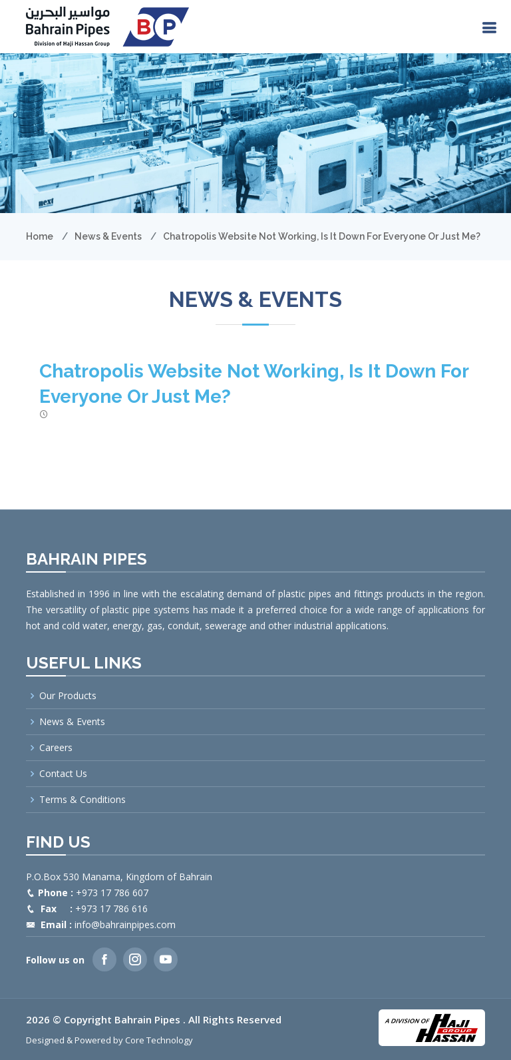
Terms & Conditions (82, 799)
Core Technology (159, 1040)
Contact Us (63, 773)
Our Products (67, 695)
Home (39, 236)
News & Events (108, 236)
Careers (56, 747)
